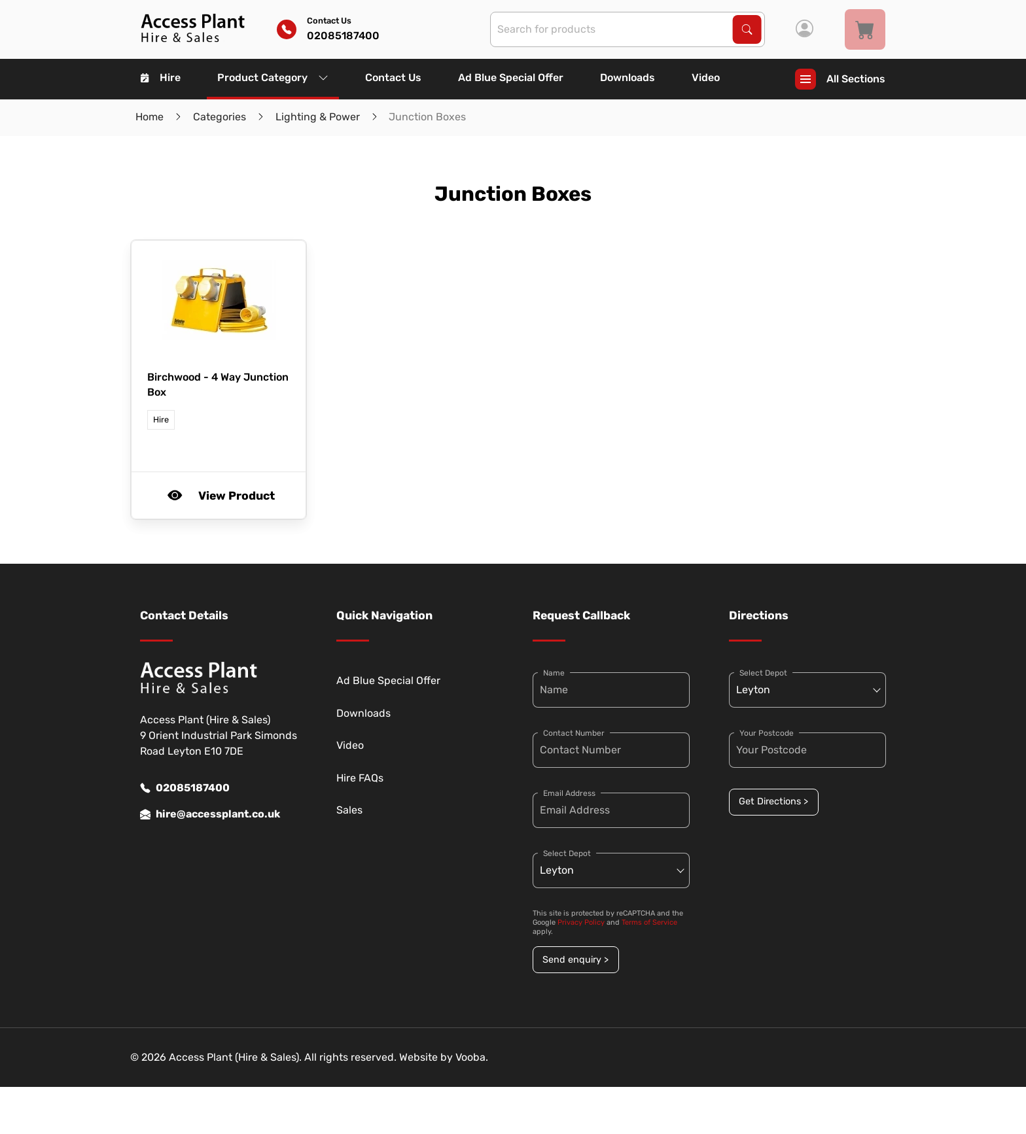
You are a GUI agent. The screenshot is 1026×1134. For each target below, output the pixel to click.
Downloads (627, 77)
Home (149, 117)
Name (554, 673)
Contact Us (393, 77)
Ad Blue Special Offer (510, 77)
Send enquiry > (575, 959)
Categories (219, 117)
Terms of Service (649, 922)
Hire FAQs (359, 778)
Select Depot (567, 853)
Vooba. (471, 1057)
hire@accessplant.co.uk (210, 814)
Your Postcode (766, 733)
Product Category (272, 77)
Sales (349, 810)
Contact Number (574, 733)
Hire (161, 77)
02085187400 (185, 788)
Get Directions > (773, 801)
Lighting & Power (317, 117)
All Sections (840, 79)
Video (706, 77)
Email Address (569, 793)
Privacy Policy (581, 922)
